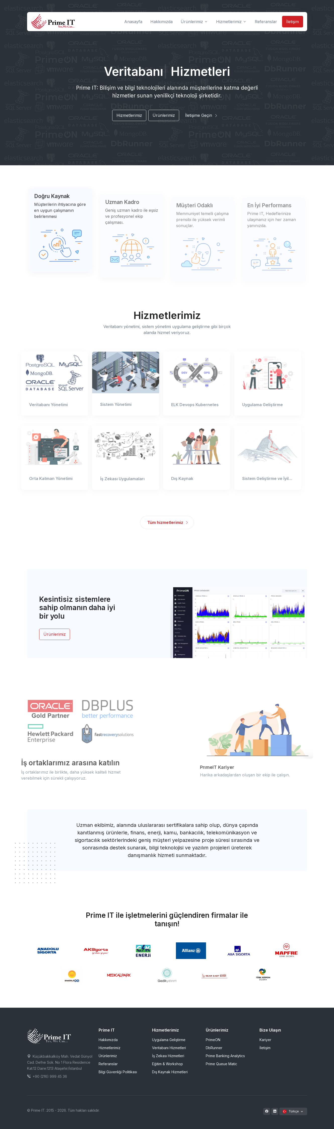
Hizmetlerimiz (129, 115)
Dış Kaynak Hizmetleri (170, 1072)
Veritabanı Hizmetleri (169, 1048)
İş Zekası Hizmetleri (168, 1056)
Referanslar (108, 1064)
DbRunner (214, 1048)
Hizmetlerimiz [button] (229, 21)
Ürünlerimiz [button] (192, 21)
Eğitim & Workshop (167, 1064)
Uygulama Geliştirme (168, 1040)
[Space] (49, 1035)
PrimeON (213, 1040)
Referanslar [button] (266, 21)
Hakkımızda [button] (161, 21)
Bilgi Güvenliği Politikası (118, 1072)
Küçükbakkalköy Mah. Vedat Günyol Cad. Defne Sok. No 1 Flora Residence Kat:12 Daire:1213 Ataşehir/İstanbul (59, 1062)
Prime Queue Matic (221, 1064)
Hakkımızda (108, 1040)
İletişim (292, 21)
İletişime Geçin (201, 115)
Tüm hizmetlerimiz (168, 522)
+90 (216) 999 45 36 (47, 1076)
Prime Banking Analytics (225, 1056)
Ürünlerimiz (164, 115)
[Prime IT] (53, 21)
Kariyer (265, 1040)
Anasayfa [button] (133, 21)
